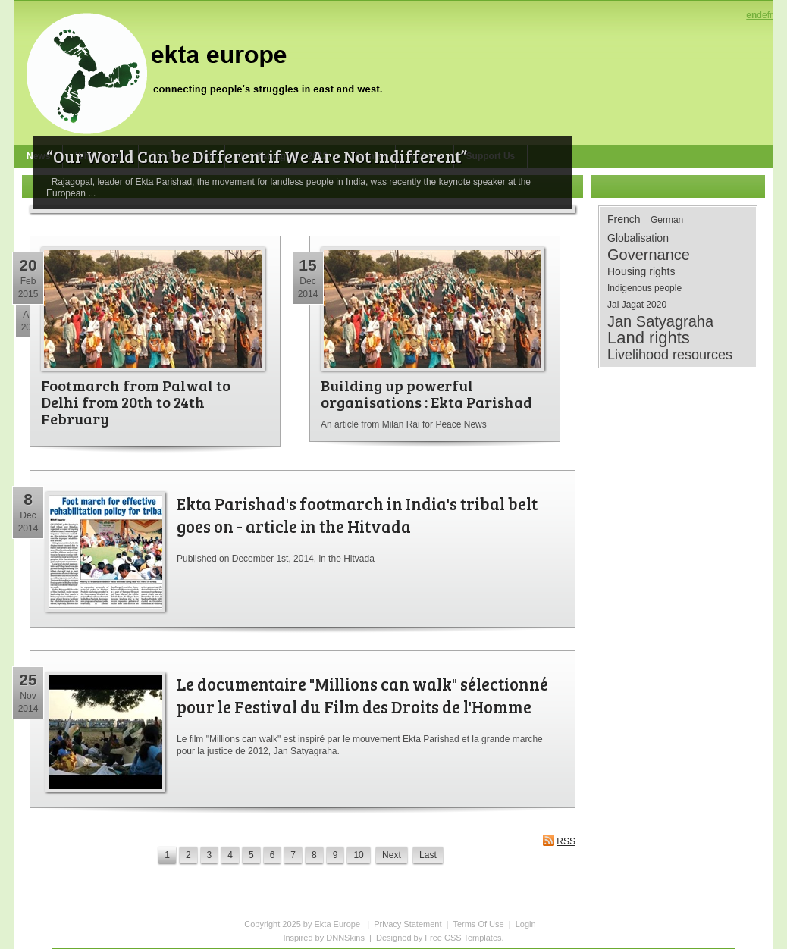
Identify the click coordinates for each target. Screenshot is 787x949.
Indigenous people (644, 288)
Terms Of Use (478, 924)
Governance (648, 254)
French (624, 219)
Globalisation (638, 238)
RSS (558, 840)
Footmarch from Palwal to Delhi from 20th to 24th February (135, 401)
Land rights (648, 338)
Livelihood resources (669, 354)
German (667, 219)
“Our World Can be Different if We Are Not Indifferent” (256, 156)
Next (391, 855)
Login (526, 924)
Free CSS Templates (463, 937)
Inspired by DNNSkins (324, 937)
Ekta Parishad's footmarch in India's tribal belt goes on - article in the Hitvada (357, 514)
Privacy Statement (407, 924)
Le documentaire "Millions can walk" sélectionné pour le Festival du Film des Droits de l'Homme (362, 695)
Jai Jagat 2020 (636, 304)
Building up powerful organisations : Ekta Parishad (426, 393)
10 (358, 855)
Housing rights (641, 271)
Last (428, 855)
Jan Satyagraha (660, 321)
